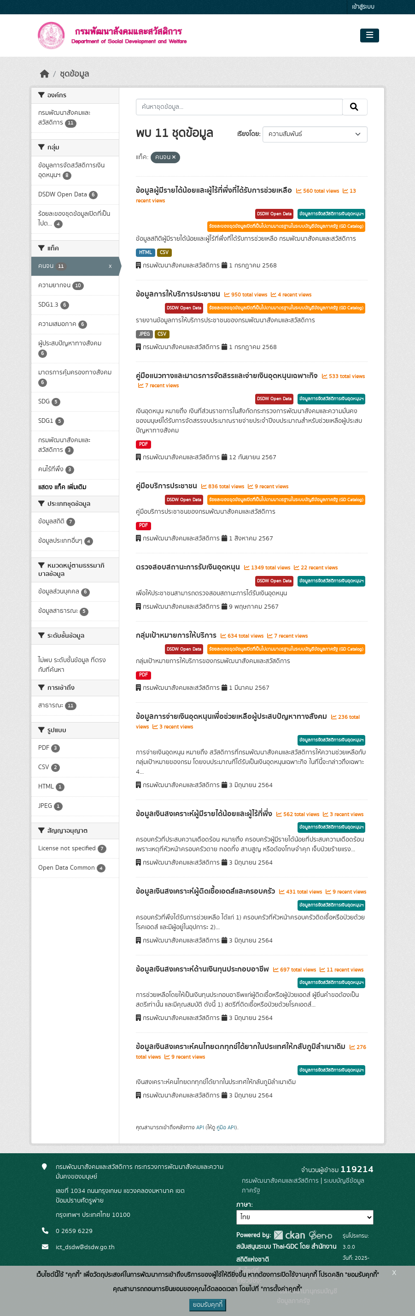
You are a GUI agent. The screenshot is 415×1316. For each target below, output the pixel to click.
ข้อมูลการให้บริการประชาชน (179, 294)
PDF (143, 444)
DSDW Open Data (274, 214)
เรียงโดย (248, 134)
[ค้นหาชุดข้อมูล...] (239, 107)
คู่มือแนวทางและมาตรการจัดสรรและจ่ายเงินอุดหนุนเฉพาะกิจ (228, 376)
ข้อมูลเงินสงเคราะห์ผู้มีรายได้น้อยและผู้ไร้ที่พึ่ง (205, 814)
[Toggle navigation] (369, 35)
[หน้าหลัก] (44, 74)
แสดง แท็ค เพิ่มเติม (62, 487)
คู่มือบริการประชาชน (167, 486)
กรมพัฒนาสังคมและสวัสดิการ (280, 1181)
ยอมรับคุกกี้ (207, 1305)
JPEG (144, 334)
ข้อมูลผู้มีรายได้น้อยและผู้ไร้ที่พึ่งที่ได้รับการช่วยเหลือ (215, 190)
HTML (145, 252)
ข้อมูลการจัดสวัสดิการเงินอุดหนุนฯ (331, 214)
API (200, 1127)
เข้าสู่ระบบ (363, 7)
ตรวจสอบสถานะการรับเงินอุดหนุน (189, 567)
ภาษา (243, 1204)
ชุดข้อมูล (74, 74)
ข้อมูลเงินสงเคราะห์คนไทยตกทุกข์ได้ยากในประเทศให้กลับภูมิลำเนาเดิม (241, 1047)
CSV (164, 252)
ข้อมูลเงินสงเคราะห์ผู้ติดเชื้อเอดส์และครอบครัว (206, 891)
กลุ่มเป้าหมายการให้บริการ (177, 635)
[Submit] (355, 107)
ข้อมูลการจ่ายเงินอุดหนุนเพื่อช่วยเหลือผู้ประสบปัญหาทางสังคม (232, 717)
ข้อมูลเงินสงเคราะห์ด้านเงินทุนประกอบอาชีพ (203, 969)
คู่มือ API (225, 1127)
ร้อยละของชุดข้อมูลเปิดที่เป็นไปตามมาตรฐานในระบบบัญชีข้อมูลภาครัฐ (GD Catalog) (286, 226)
